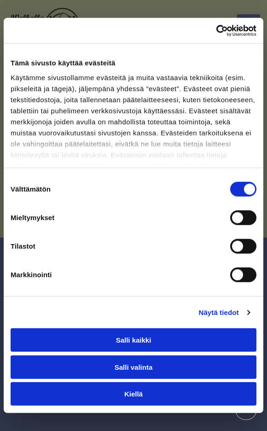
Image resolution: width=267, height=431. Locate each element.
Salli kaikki (133, 340)
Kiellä (133, 394)
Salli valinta (134, 367)
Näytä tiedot (219, 312)
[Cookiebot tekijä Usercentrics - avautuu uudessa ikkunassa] (216, 31)
